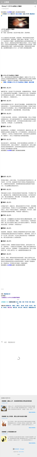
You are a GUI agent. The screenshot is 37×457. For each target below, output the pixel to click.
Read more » (32, 412)
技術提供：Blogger (18, 449)
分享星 (6, 2)
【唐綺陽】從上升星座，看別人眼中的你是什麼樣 (14, 416)
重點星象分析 (11, 342)
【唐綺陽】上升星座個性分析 (8, 431)
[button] (35, 7)
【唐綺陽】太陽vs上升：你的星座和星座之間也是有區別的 (16, 401)
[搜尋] (35, 3)
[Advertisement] (11, 62)
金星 (5, 342)
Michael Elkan (21, 451)
